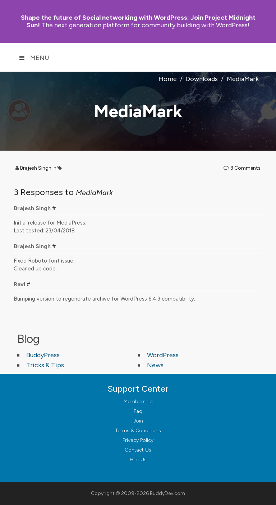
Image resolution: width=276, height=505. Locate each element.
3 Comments (245, 168)
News (155, 365)
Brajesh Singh (35, 168)
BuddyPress (43, 355)
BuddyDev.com (167, 493)
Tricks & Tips (45, 365)
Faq (138, 411)
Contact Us (138, 450)
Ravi (19, 284)
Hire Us (138, 460)
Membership (138, 401)
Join (138, 421)
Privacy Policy (138, 440)
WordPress (163, 355)
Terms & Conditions (138, 431)
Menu (34, 58)
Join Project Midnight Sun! (138, 21)
